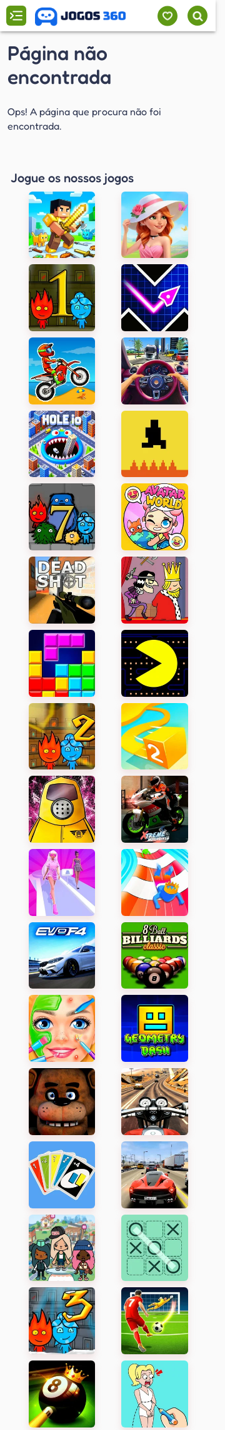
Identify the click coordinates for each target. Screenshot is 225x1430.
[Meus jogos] (167, 16)
